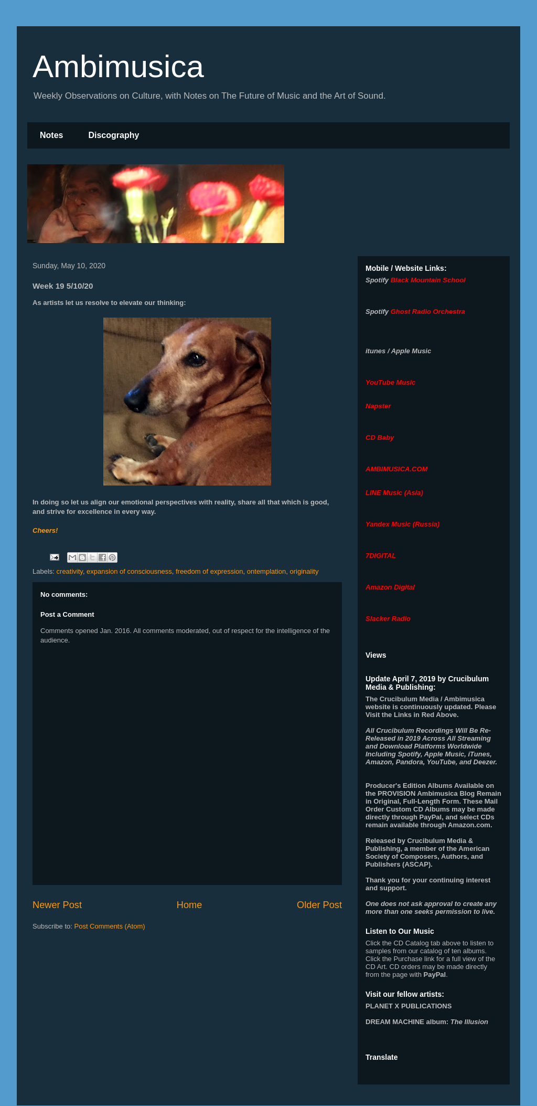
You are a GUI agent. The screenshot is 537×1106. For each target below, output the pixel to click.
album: (427, 1022)
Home (189, 905)
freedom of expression (209, 571)
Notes (51, 135)
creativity (70, 571)
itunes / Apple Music (398, 351)
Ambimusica (118, 66)
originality (304, 571)
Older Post (319, 905)
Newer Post (57, 905)
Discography (113, 135)
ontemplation (266, 571)
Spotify (377, 280)
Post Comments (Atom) (109, 926)
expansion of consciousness (129, 571)
